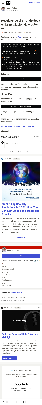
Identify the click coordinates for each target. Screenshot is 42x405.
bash (20, 32)
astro (4, 32)
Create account (34, 3)
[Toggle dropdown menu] (39, 158)
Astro (20, 37)
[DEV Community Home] (8, 3)
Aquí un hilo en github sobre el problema (17, 126)
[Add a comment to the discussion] (23, 144)
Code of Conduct (15, 152)
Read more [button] (21, 237)
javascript (12, 32)
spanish (27, 32)
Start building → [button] (9, 358)
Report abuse (28, 152)
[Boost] (32, 402)
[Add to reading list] (24, 402)
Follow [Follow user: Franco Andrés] (21, 256)
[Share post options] (38, 402)
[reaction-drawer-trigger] (5, 402)
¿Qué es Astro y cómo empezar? (20, 299)
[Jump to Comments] (15, 402)
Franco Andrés (11, 8)
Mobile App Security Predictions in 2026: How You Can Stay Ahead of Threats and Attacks (20, 209)
